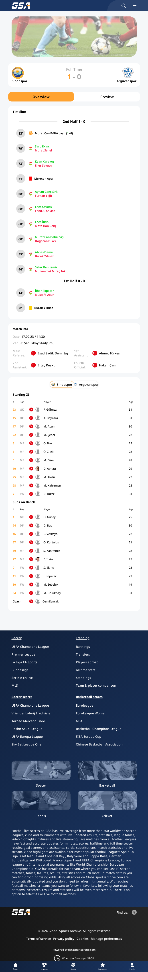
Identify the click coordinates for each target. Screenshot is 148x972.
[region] (74, 96)
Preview (107, 96)
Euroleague (84, 705)
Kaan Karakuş (44, 161)
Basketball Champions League (98, 729)
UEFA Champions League (30, 646)
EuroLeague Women (91, 713)
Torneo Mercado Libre (28, 721)
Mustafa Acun (44, 295)
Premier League (23, 654)
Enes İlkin (42, 222)
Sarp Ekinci (43, 146)
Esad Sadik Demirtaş (53, 353)
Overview (41, 96)
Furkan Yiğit (43, 196)
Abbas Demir (44, 252)
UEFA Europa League (27, 736)
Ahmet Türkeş (109, 353)
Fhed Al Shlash (45, 211)
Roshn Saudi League (27, 729)
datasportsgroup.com (81, 950)
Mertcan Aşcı (43, 179)
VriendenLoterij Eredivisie (31, 713)
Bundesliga (20, 670)
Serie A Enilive (22, 678)
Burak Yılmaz (44, 256)
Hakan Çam (107, 365)
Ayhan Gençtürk (46, 192)
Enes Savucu (43, 165)
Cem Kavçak (51, 601)
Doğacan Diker (45, 241)
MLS (15, 685)
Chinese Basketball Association (99, 744)
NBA (79, 721)
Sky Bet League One (26, 744)
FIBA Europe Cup (88, 736)
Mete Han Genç (46, 226)
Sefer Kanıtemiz (46, 267)
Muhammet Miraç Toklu (51, 271)
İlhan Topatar (44, 291)
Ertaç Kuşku (46, 365)
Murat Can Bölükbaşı (49, 133)
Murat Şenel (43, 150)
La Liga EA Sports (24, 662)
